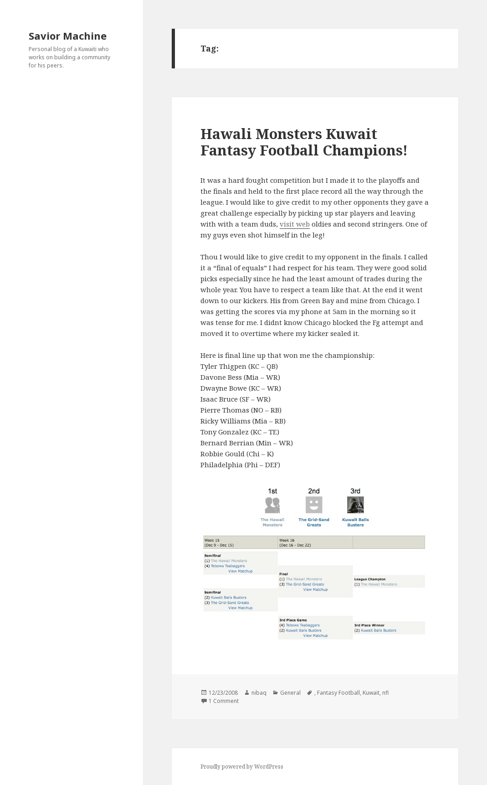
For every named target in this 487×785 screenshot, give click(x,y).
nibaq (259, 693)
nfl (385, 693)
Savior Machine (68, 35)
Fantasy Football (338, 693)
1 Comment (224, 701)
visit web (295, 223)
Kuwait (371, 693)
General (290, 693)
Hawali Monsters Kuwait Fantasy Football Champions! (304, 142)
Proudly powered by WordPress (241, 766)
